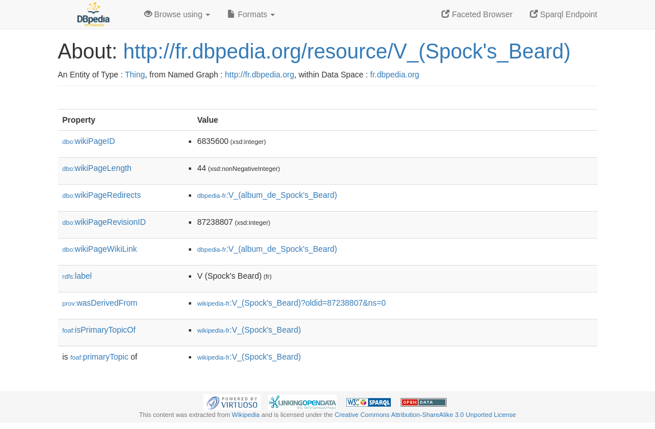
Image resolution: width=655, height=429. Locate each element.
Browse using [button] (177, 14)
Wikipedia (246, 414)
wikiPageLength (97, 168)
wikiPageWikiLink (100, 248)
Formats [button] (251, 14)
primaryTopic (100, 356)
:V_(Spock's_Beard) (249, 329)
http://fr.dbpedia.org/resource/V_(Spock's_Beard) (347, 51)
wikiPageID (89, 141)
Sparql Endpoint (564, 14)
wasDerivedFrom (100, 302)
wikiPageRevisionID (104, 222)
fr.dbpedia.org (395, 74)
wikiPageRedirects (102, 195)
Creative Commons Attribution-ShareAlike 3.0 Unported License (425, 414)
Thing (135, 74)
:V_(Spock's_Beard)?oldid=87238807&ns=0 (291, 302)
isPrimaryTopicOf (99, 329)
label (77, 275)
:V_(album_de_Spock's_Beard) (267, 195)
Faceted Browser (477, 14)
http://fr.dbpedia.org (259, 74)
